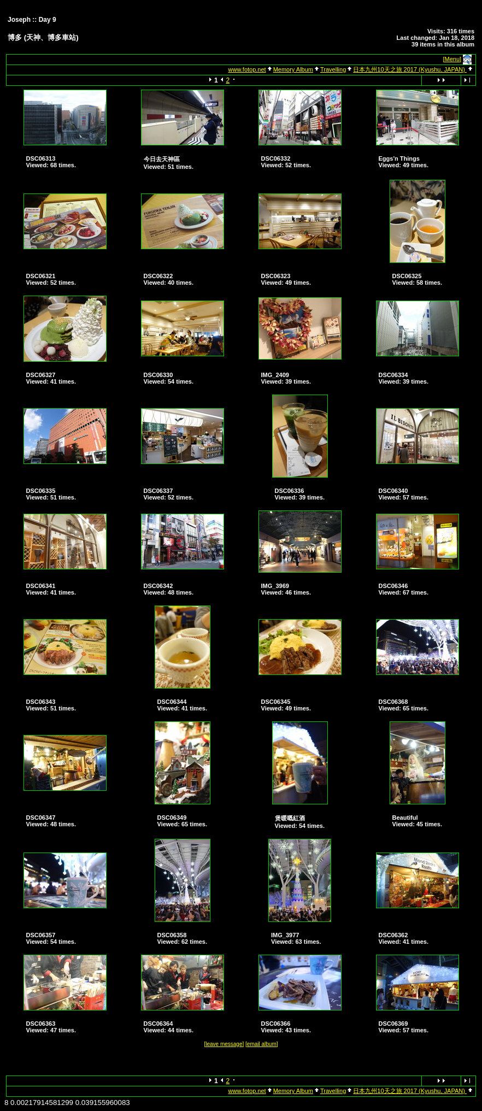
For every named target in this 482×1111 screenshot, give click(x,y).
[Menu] (452, 59)
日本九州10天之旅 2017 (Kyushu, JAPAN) (410, 69)
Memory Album (293, 69)
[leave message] (224, 1044)
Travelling (333, 69)
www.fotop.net (247, 69)
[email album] (261, 1044)
